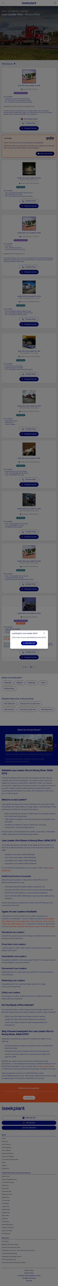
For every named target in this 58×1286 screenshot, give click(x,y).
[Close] (44, 633)
